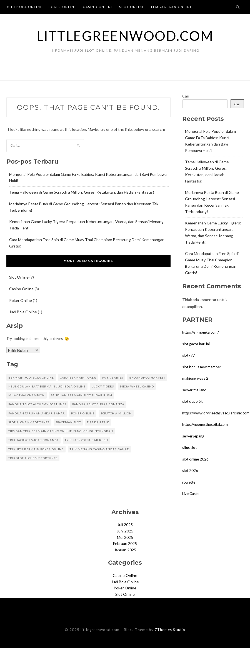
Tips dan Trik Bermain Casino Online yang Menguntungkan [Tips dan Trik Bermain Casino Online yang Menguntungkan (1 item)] (60, 431)
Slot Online (131, 7)
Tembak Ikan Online (171, 7)
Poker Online (63, 7)
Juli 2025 (125, 524)
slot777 (188, 355)
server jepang (193, 436)
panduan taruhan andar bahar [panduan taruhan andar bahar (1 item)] (36, 413)
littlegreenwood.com (125, 36)
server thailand (194, 390)
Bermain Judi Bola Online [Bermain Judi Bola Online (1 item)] (31, 377)
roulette (188, 482)
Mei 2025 (125, 537)
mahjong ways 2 (195, 378)
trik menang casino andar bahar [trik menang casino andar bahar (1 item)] (99, 449)
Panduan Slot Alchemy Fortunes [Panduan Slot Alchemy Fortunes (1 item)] (37, 404)
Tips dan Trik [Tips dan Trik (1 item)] (98, 422)
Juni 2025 (125, 531)
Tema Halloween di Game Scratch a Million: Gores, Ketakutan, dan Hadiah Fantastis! (81, 192)
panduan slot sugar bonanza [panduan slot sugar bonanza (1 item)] (98, 404)
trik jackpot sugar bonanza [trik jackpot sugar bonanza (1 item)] (33, 440)
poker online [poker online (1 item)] (82, 413)
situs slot (189, 447)
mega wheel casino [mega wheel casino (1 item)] (137, 386)
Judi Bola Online (24, 7)
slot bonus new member (201, 367)
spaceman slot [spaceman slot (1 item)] (68, 422)
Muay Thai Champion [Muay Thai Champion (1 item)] (26, 395)
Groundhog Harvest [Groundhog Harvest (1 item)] (147, 377)
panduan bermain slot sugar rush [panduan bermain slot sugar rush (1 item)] (81, 395)
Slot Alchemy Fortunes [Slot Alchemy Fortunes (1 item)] (28, 422)
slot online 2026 (195, 459)
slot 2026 (190, 470)
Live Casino (191, 493)
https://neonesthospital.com (205, 424)
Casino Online (98, 7)
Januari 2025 (125, 549)
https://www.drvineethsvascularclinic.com (215, 413)
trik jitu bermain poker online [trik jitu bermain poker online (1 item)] (36, 449)
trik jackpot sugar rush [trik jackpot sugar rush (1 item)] (86, 440)
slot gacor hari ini (196, 344)
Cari (185, 96)
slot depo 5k (192, 401)
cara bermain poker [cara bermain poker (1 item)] (78, 377)
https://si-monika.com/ (200, 332)
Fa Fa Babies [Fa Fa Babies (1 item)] (112, 377)
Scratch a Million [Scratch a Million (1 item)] (116, 413)
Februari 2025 (125, 543)
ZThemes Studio (170, 629)
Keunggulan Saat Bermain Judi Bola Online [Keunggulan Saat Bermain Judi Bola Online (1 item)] (47, 386)
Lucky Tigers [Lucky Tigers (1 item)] (103, 386)
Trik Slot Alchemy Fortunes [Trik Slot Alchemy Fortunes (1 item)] (33, 458)
